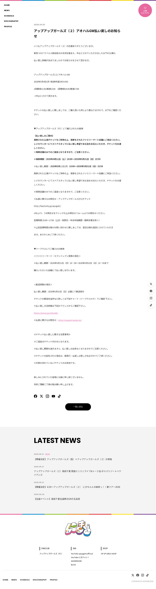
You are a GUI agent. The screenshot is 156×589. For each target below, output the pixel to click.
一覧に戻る (78, 406)
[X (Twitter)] (151, 284)
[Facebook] (151, 291)
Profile (8, 26)
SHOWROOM (76, 561)
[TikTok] (151, 305)
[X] (41, 396)
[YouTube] (53, 396)
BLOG (73, 564)
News (7, 10)
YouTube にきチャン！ (80, 557)
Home (7, 5)
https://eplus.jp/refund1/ (46, 313)
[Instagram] (151, 298)
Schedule (9, 16)
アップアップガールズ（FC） (51, 553)
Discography (11, 21)
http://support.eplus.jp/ (70, 320)
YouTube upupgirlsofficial (82, 553)
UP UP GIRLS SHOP (108, 553)
